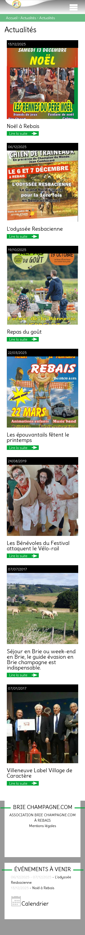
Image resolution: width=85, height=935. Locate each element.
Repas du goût (24, 331)
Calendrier (30, 903)
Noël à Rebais (23, 126)
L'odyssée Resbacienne (35, 228)
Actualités (28, 18)
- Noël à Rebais (32, 888)
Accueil (11, 18)
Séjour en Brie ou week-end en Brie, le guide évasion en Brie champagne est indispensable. (41, 659)
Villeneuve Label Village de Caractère (39, 773)
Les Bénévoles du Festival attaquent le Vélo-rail (38, 546)
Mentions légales (42, 825)
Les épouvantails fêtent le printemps (38, 437)
